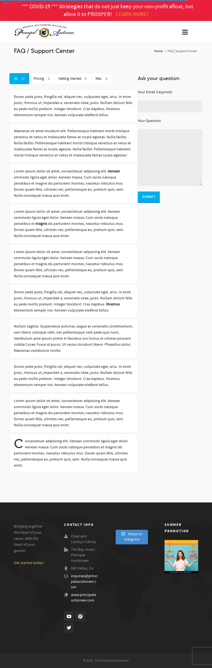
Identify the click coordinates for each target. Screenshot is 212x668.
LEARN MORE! (132, 14)
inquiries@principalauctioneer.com (84, 582)
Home (158, 51)
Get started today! (29, 562)
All (19, 78)
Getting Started (72, 78)
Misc (101, 78)
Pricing (41, 78)
